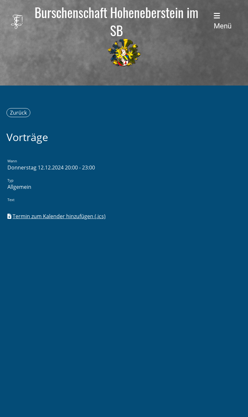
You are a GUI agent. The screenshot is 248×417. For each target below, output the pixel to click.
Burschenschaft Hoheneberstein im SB (116, 21)
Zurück (18, 112)
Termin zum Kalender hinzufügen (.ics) (59, 216)
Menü (223, 21)
